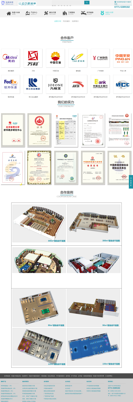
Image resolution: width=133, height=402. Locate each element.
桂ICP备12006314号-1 (62, 400)
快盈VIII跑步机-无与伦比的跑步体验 (77, 384)
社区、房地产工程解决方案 (33, 389)
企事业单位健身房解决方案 (33, 381)
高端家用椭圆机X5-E (10, 392)
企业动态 (70, 381)
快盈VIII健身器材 (34, 369)
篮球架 (68, 369)
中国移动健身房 (51, 381)
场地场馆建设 (87, 369)
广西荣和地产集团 (52, 389)
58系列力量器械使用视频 (97, 384)
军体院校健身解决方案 (32, 387)
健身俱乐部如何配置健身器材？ (77, 387)
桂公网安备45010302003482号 (79, 400)
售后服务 (66, 21)
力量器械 (44, 369)
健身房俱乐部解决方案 (32, 379)
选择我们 (75, 21)
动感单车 (25, 369)
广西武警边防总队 (52, 387)
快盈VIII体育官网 (98, 369)
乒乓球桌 (74, 369)
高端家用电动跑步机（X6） (11, 381)
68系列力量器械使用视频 (97, 381)
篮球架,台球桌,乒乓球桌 (32, 394)
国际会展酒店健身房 (52, 384)
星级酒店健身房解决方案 (32, 384)
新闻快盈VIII (71, 379)
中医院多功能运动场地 (53, 392)
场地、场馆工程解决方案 (32, 392)
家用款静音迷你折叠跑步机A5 (12, 389)
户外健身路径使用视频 (96, 379)
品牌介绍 (57, 21)
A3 (66, 6)
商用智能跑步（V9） (10, 379)
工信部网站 (108, 369)
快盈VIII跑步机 (16, 369)
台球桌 (80, 369)
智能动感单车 (8, 394)
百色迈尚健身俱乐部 (52, 379)
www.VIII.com (100, 400)
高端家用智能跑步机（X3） (11, 387)
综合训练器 (51, 369)
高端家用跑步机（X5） (10, 384)
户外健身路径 (60, 369)
